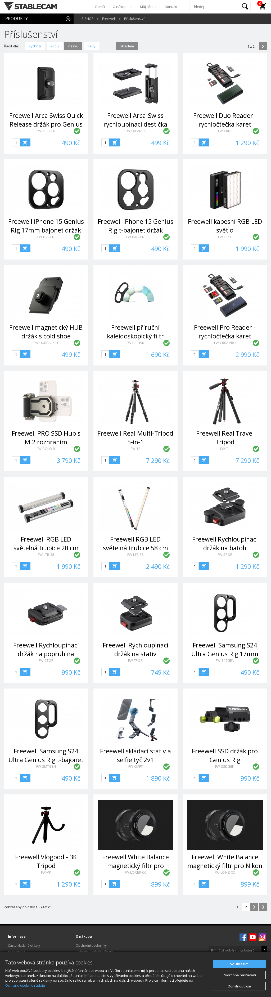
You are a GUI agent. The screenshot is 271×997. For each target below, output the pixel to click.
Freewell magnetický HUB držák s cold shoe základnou (46, 336)
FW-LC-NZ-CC (225, 872)
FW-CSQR (46, 660)
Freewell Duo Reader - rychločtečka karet (225, 119)
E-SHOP (88, 18)
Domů (100, 6)
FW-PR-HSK (135, 342)
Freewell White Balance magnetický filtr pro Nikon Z (224, 866)
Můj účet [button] (148, 6)
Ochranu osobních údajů (25, 985)
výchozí (35, 46)
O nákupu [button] (122, 6)
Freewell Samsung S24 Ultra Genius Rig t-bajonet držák (45, 760)
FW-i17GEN (46, 236)
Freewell (109, 18)
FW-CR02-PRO (225, 342)
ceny (92, 46)
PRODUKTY (16, 18)
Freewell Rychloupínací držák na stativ (135, 649)
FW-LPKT (225, 236)
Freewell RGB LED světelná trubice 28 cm (46, 543)
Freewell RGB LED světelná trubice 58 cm (135, 543)
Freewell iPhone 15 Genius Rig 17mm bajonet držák (46, 225)
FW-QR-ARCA (135, 130)
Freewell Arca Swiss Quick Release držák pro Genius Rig (46, 124)
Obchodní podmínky (91, 945)
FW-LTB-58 (135, 554)
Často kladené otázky (24, 945)
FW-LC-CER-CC (135, 872)
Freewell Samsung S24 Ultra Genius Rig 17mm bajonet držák (224, 654)
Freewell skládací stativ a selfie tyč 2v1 (135, 755)
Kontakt (171, 6)
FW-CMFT (135, 766)
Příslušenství (134, 18)
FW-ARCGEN (46, 130)
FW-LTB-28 (46, 554)
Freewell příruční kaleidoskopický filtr (135, 331)
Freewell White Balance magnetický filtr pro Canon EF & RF (135, 866)
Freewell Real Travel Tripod (225, 437)
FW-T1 (225, 448)
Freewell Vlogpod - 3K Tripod (46, 861)
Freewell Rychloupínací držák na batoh (225, 543)
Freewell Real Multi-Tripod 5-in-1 (135, 437)
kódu (55, 46)
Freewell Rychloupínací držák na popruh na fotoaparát (46, 654)
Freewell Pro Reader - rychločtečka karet (225, 331)
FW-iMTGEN (135, 236)
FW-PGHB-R (46, 448)
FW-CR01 (225, 130)
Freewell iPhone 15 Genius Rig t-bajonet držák (135, 225)
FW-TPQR (135, 660)
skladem (127, 46)
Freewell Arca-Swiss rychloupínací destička (135, 119)
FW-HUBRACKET (46, 342)
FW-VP (46, 872)
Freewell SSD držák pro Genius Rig (225, 755)
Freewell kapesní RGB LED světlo (225, 225)
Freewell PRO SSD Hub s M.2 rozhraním (46, 437)
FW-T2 (135, 448)
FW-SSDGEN (224, 766)
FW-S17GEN (225, 660)
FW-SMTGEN (46, 766)
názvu (73, 46)
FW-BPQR (225, 554)
